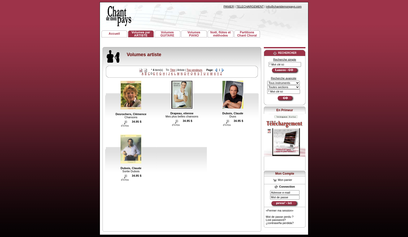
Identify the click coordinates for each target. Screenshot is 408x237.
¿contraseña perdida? (280, 223)
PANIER (229, 6)
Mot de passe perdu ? (280, 216)
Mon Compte (284, 173)
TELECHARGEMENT (250, 6)
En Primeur (284, 110)
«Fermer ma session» (280, 210)
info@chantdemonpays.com (284, 6)
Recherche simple (284, 59)
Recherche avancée (283, 78)
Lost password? (276, 219)
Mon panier (282, 179)
